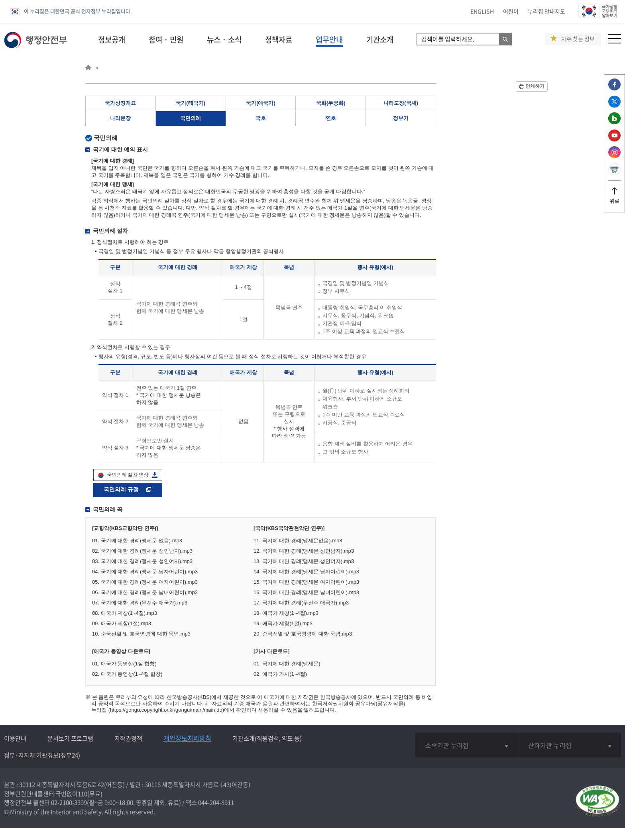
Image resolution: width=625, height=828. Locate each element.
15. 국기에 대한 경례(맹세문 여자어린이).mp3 (306, 582)
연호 (331, 118)
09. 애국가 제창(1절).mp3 (121, 623)
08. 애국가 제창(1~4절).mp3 (124, 613)
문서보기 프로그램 (70, 738)
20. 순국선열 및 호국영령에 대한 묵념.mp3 (303, 634)
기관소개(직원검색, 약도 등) (267, 738)
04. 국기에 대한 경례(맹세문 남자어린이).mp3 (145, 572)
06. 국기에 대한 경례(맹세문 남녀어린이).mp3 (145, 592)
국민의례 (190, 118)
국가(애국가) (260, 103)
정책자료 (278, 39)
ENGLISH (482, 11)
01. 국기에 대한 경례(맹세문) (287, 664)
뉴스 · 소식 (224, 39)
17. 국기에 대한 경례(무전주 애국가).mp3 (301, 603)
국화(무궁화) (331, 103)
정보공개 (111, 39)
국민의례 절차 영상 (128, 475)
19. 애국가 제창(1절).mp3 (283, 623)
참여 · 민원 (166, 39)
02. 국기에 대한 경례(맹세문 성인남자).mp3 (142, 551)
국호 (261, 118)
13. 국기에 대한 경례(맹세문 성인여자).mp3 (304, 561)
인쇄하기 (534, 86)
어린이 (511, 11)
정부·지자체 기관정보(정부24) (42, 755)
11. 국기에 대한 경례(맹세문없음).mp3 (298, 540)
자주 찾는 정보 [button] (578, 38)
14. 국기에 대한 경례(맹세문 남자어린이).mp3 (306, 572)
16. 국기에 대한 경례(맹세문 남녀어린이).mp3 (306, 592)
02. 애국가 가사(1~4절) (280, 674)
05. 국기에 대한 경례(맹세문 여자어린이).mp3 (145, 582)
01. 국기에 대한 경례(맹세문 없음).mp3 (137, 540)
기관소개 (379, 39)
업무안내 (329, 39)
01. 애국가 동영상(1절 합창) (124, 664)
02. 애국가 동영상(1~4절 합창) (127, 674)
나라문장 (120, 118)
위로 (614, 198)
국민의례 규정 (128, 489)
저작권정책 (128, 738)
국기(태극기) (190, 103)
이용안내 (15, 738)
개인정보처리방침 (187, 738)
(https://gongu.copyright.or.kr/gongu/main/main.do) (166, 710)
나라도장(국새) (400, 103)
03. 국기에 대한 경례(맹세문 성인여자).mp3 (142, 561)
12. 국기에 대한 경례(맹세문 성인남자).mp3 (304, 551)
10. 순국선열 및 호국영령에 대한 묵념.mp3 (141, 634)
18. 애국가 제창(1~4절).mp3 (286, 613)
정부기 (401, 118)
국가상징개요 (120, 103)
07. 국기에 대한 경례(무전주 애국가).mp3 (139, 603)
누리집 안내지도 (546, 11)
